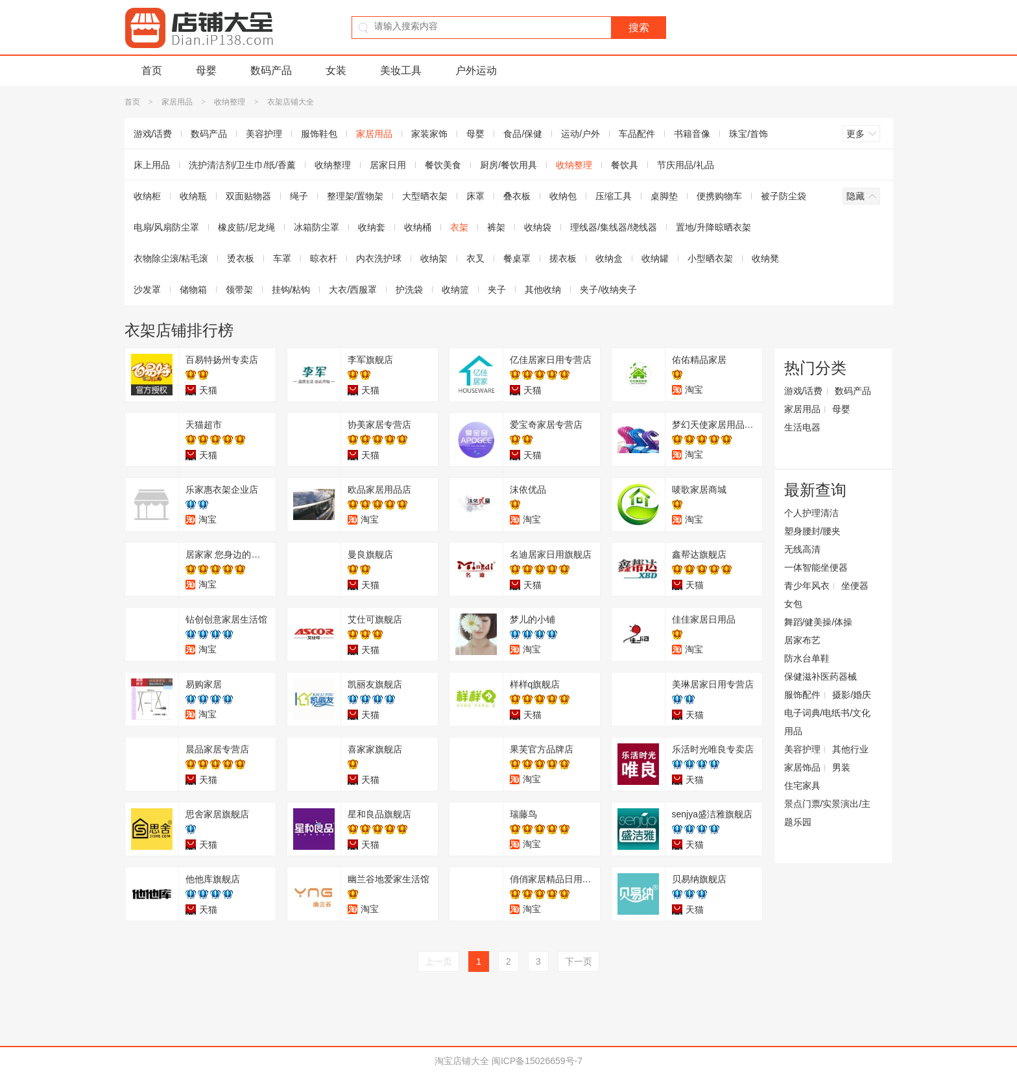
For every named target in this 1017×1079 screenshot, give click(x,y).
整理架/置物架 (355, 196)
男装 (841, 767)
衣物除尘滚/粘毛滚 (171, 258)
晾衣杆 (323, 258)
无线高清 (802, 549)
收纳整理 (229, 101)
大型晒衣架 (425, 196)
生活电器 (802, 427)
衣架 (459, 227)
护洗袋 (409, 289)
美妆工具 (401, 70)
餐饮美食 (443, 165)
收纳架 (434, 258)
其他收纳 (543, 289)
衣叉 (475, 258)
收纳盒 (609, 258)
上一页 (438, 961)
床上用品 (152, 165)
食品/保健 (522, 134)
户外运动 (476, 70)
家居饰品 (802, 767)
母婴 (206, 70)
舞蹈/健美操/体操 (818, 622)
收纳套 (371, 227)
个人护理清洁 (811, 513)
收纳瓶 (193, 196)
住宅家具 (802, 785)
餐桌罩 (517, 258)
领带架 (239, 289)
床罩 (475, 196)
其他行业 (850, 749)
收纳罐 (655, 258)
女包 (793, 604)
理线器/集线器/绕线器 (613, 227)
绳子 (299, 196)
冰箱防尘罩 (316, 227)
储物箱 (193, 289)
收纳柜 (147, 196)
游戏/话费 (153, 134)
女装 (336, 70)
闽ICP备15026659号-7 (537, 1061)
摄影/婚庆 (851, 694)
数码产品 (271, 70)
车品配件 (637, 134)
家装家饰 (429, 134)
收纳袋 (537, 227)
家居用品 (177, 101)
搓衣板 (563, 258)
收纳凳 (765, 258)
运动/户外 (580, 134)
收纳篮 (455, 289)
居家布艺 (802, 640)
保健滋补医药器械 (820, 676)
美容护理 (264, 134)
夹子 (497, 289)
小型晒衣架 (710, 258)
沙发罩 (147, 289)
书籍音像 (692, 134)
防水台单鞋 (807, 658)
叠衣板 (517, 196)
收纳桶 (417, 227)
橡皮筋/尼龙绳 (246, 227)
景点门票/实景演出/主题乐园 (827, 813)
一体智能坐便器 (816, 567)
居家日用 (388, 165)
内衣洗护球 (378, 258)
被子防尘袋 (783, 196)
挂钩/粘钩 (291, 289)
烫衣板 (240, 258)
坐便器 (854, 585)
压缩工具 (613, 196)
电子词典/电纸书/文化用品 (827, 722)
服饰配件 (802, 694)
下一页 (578, 961)
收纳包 (563, 196)
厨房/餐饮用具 (508, 165)
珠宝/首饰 (748, 134)
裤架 (496, 227)
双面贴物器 (248, 196)
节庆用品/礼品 (685, 165)
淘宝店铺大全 (462, 1061)
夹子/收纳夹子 (608, 289)
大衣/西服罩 (353, 289)
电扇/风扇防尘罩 (167, 227)
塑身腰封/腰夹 (812, 531)
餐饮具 (624, 165)
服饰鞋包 (319, 134)
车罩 (282, 258)
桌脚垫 (664, 196)
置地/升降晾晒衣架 (713, 227)
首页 (151, 70)
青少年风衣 (807, 585)
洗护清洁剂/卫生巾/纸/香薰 (242, 165)
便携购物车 (719, 196)
